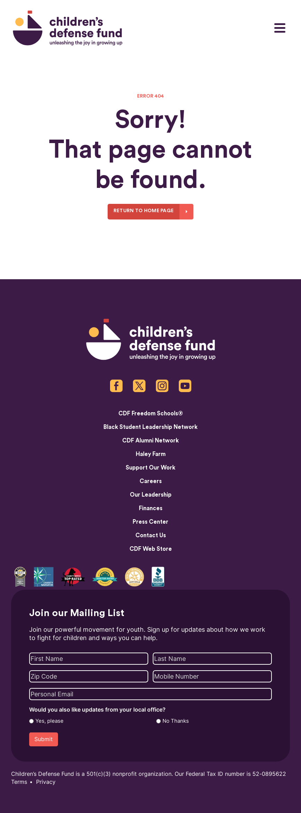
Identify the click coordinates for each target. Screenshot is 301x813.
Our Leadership (151, 495)
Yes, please (49, 721)
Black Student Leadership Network (150, 427)
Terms (19, 782)
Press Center (150, 522)
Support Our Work (150, 468)
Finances (150, 508)
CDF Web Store (150, 549)
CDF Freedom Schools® (150, 413)
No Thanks (175, 721)
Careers (151, 481)
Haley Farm (151, 454)
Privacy (46, 782)
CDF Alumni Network (150, 440)
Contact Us (150, 535)
